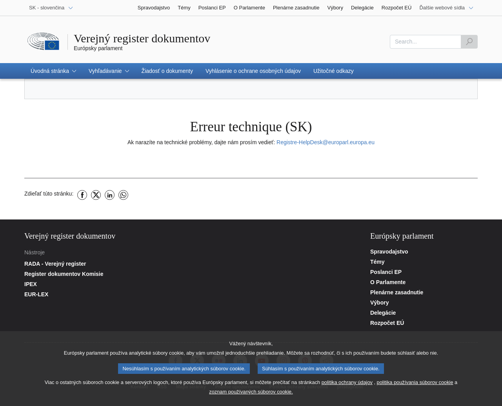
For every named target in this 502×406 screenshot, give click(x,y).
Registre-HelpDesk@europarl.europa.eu (325, 142)
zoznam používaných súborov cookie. (251, 396)
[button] (53, 71)
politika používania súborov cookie (415, 387)
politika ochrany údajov (347, 387)
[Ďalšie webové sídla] (446, 8)
